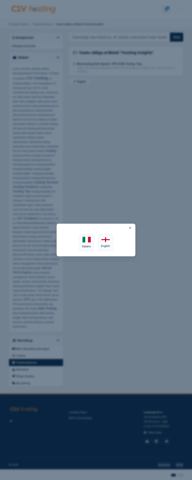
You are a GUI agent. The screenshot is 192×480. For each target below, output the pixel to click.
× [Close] (130, 227)
